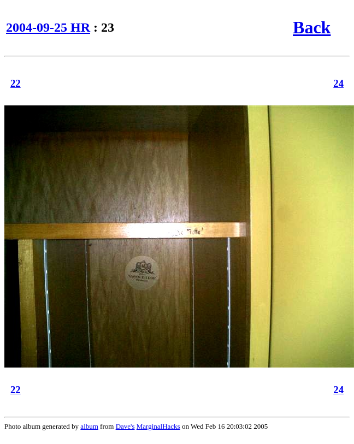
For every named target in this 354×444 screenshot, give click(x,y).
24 (338, 83)
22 (15, 83)
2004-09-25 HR (48, 27)
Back (312, 27)
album (89, 426)
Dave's (125, 426)
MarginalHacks (158, 426)
